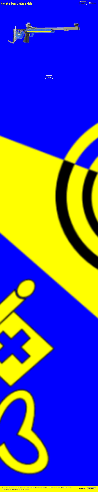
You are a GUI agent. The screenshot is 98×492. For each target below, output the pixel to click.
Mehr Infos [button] (26, 490)
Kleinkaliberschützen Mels (16, 3)
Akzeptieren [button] (91, 489)
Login (83, 3)
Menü (92, 3)
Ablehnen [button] (82, 489)
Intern (49, 77)
